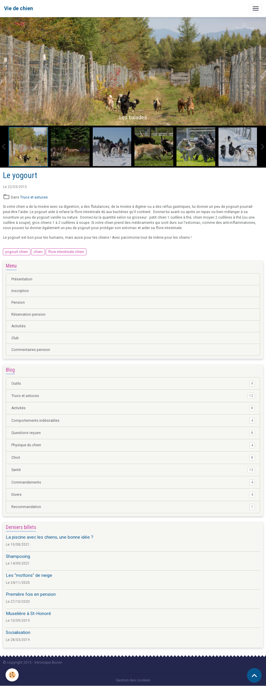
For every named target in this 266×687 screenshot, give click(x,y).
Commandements (133, 482)
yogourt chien (16, 252)
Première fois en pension (31, 594)
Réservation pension (28, 314)
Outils (133, 383)
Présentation (21, 279)
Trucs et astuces (34, 197)
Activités (18, 326)
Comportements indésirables (133, 421)
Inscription (20, 291)
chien (38, 252)
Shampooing (18, 556)
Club (15, 338)
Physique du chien (133, 445)
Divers (133, 495)
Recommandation (133, 507)
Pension (18, 303)
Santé (133, 470)
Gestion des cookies (133, 680)
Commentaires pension (30, 350)
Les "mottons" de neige (29, 575)
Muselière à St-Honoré (28, 613)
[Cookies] (12, 674)
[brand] (18, 8)
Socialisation (18, 632)
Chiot (133, 458)
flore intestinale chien (66, 252)
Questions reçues (133, 433)
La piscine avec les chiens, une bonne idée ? (49, 537)
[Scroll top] (254, 675)
